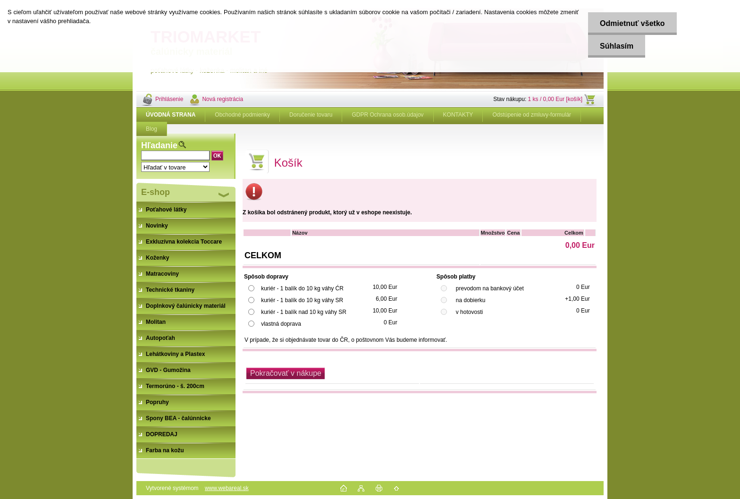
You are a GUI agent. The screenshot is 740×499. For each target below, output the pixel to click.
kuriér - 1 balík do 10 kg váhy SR (302, 300)
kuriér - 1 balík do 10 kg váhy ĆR (302, 288)
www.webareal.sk (227, 488)
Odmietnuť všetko (632, 23)
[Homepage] (170, 115)
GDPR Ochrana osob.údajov (387, 114)
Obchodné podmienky (242, 114)
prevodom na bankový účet (490, 288)
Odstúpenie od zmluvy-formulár (531, 114)
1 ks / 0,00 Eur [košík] (555, 99)
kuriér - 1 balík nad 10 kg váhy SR (303, 312)
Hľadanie (159, 145)
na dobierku (471, 300)
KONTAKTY (458, 114)
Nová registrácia (222, 99)
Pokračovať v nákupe (285, 373)
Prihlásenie (169, 99)
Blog (151, 129)
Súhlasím (616, 46)
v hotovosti (469, 312)
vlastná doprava (281, 324)
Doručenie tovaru (310, 114)
